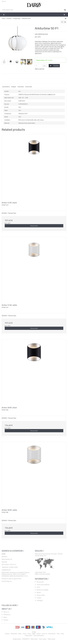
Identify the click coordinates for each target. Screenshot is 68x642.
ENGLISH (4, 1)
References (6, 614)
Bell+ (19, 633)
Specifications (6, 87)
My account (40, 582)
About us (6, 612)
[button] (62, 21)
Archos (7, 633)
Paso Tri (44, 633)
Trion (58, 633)
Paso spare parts (38, 635)
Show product (34, 226)
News (5, 617)
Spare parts (28, 635)
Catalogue (40, 600)
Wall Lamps (34, 639)
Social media (28, 87)
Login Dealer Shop (40, 572)
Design (34, 632)
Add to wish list (39, 69)
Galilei (33, 633)
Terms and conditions (43, 584)
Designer (13, 87)
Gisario (39, 633)
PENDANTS (25, 639)
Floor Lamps (42, 639)
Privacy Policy (41, 595)
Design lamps (17, 639)
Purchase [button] (54, 65)
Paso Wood (51, 633)
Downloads (21, 87)
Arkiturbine (14, 633)
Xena (62, 633)
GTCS (38, 587)
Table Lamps (51, 639)
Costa (24, 633)
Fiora (29, 633)
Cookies (39, 598)
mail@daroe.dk (6, 570)
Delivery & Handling (42, 590)
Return (39, 592)
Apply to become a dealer (42, 574)
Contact (5, 620)
